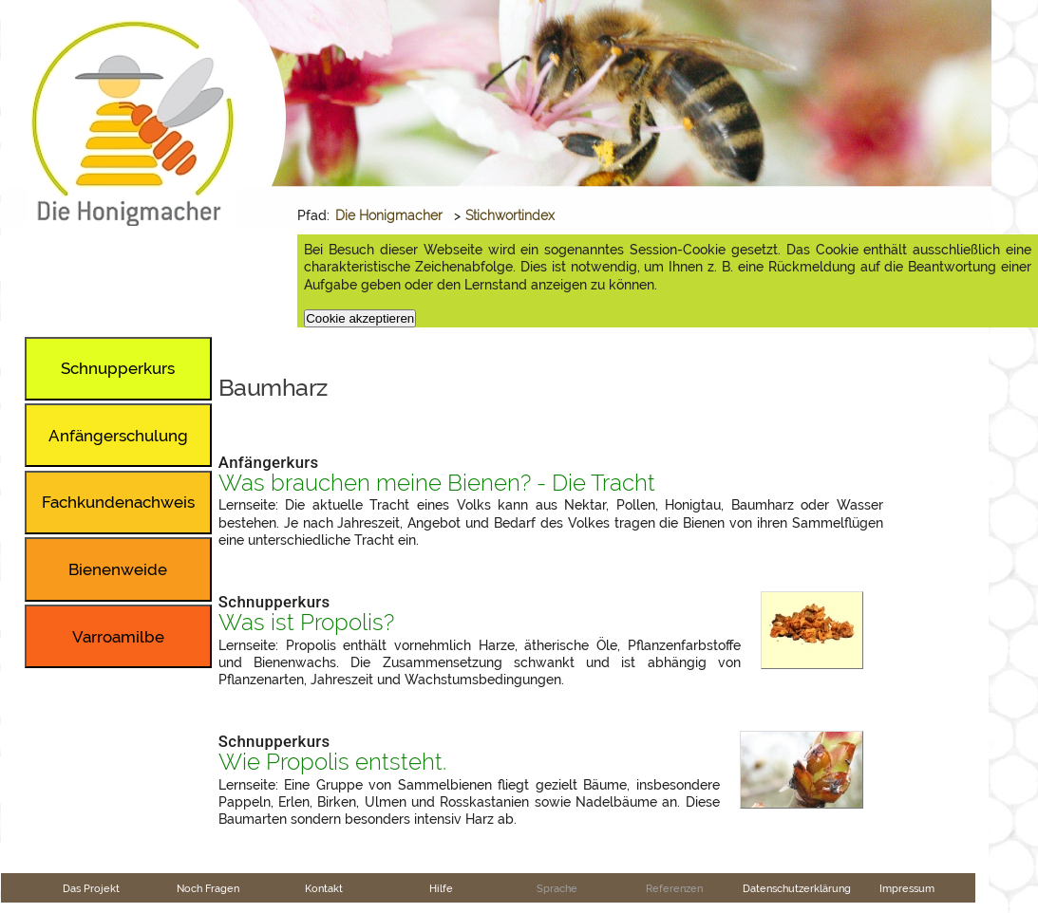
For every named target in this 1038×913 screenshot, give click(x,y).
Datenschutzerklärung (797, 888)
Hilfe (441, 888)
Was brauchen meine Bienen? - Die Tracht (436, 483)
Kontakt (324, 888)
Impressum (906, 888)
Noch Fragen (208, 888)
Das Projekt (91, 888)
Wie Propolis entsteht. (332, 762)
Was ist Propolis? (306, 622)
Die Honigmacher (389, 215)
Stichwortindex (510, 215)
